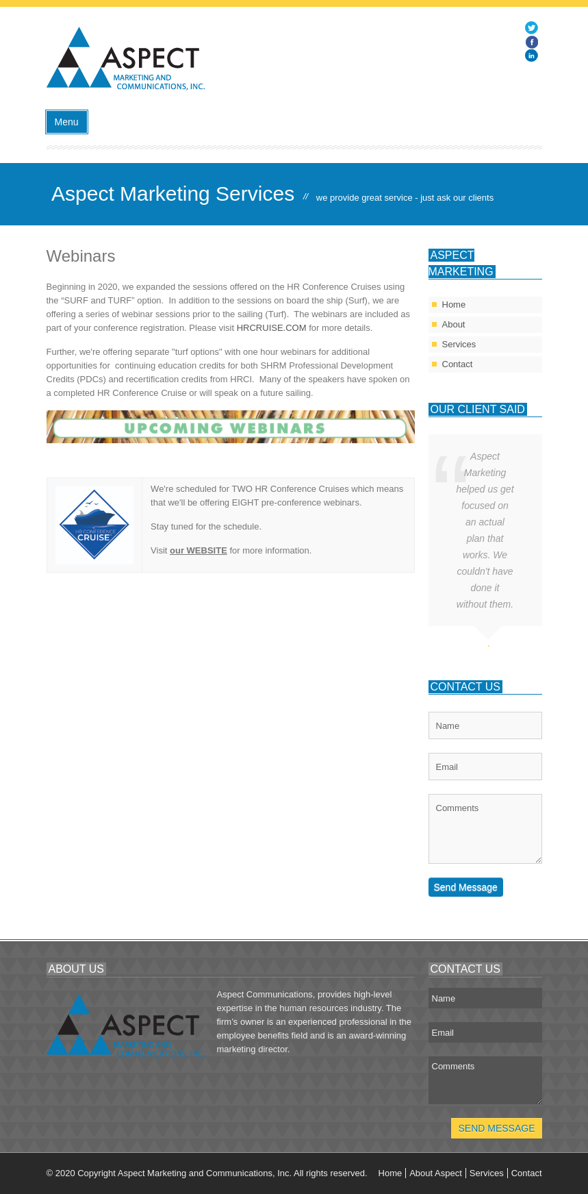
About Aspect (435, 1173)
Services (459, 344)
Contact (457, 364)
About (453, 324)
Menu (67, 121)
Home (454, 304)
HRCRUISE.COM (272, 328)
